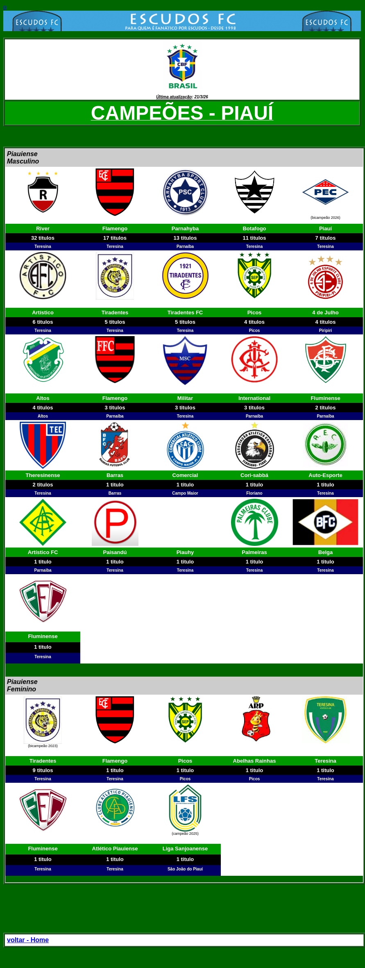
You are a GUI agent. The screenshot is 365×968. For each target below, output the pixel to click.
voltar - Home (28, 939)
